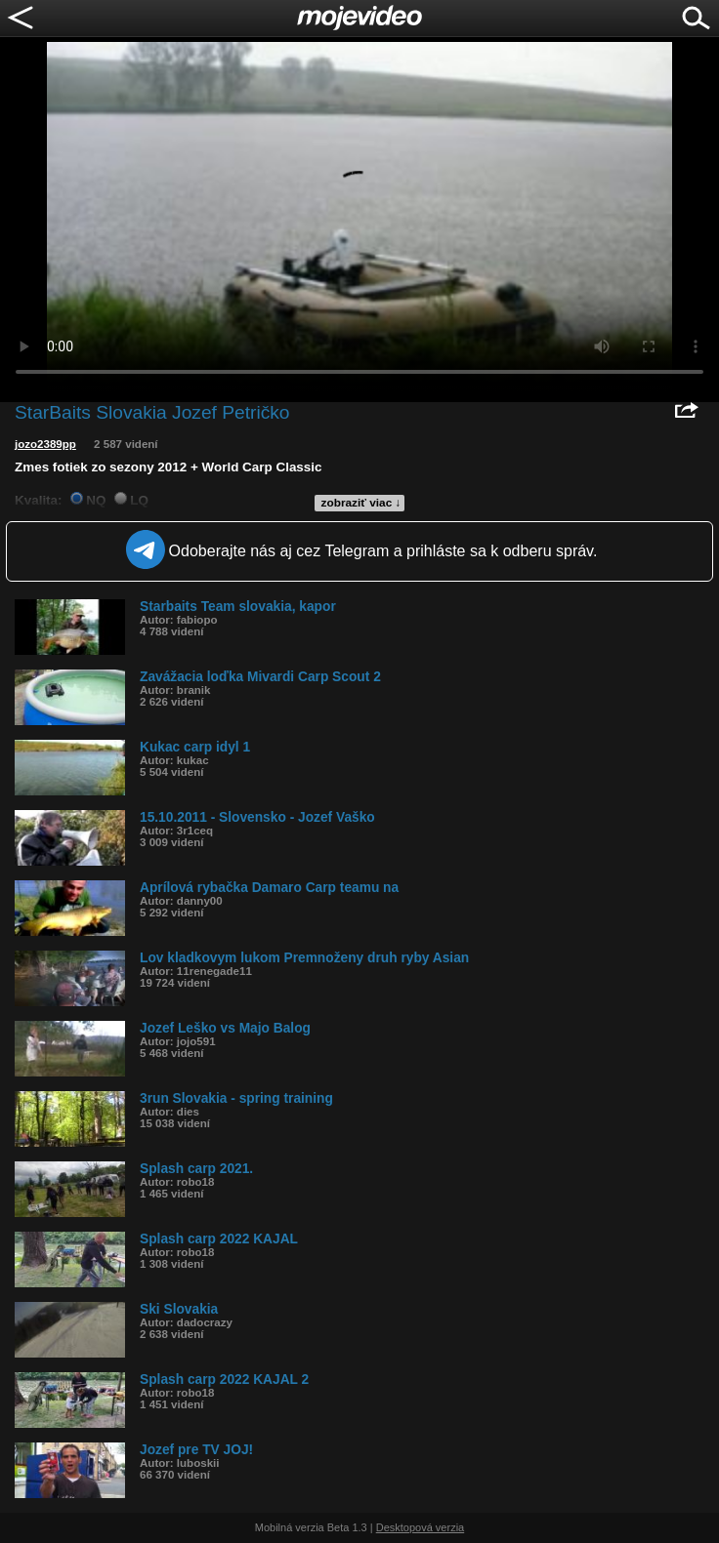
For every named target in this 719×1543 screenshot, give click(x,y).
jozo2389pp (45, 444)
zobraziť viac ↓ (361, 502)
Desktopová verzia (420, 1527)
